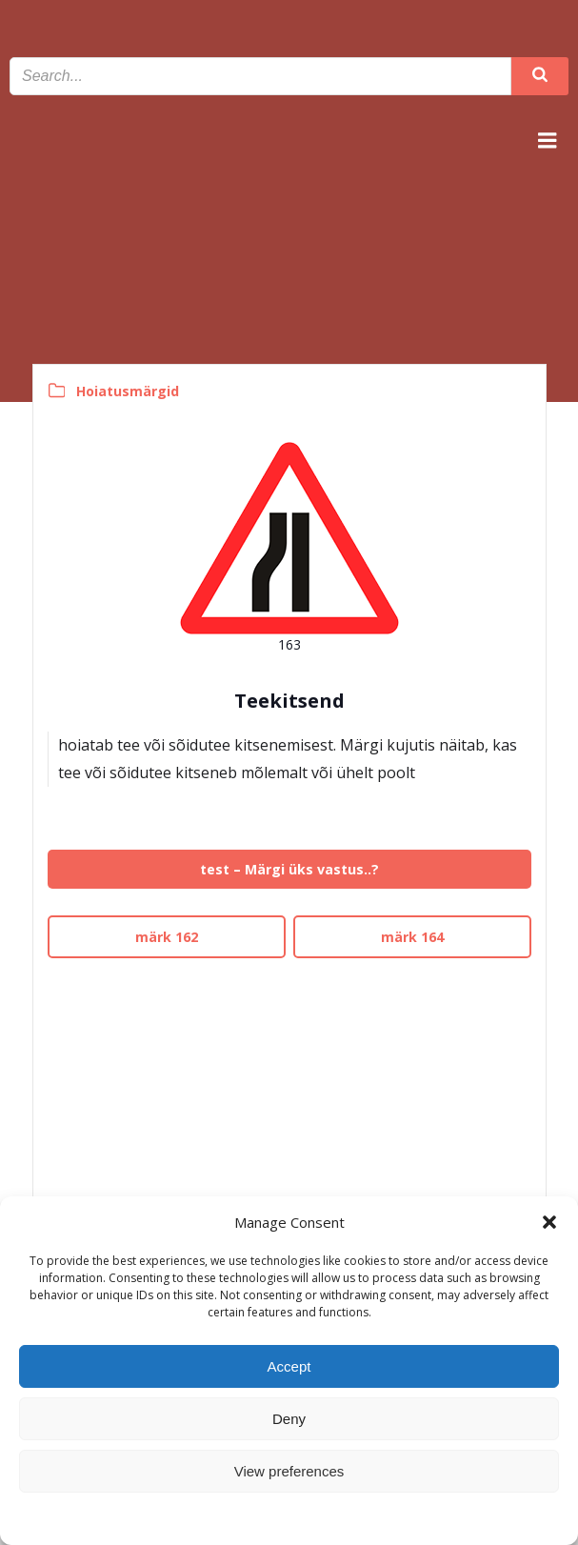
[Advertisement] (289, 1099)
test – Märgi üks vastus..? (289, 869)
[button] (549, 1222)
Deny (289, 1419)
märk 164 (412, 937)
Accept (289, 1366)
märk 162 (166, 937)
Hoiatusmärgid (127, 391)
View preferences (289, 1471)
